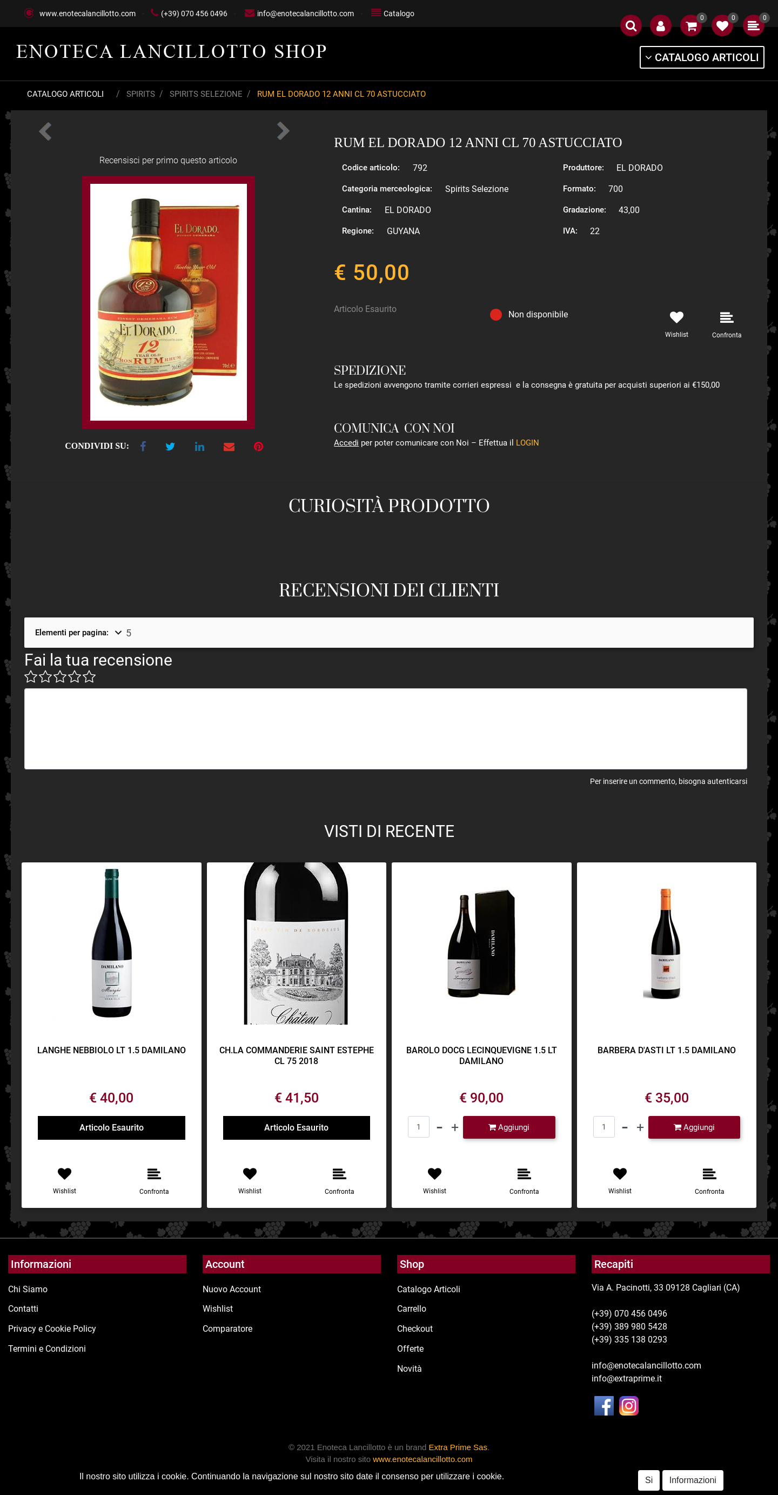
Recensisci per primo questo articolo (168, 160)
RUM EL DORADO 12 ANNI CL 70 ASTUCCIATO (341, 94)
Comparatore (227, 1329)
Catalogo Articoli (65, 94)
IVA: (570, 231)
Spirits (140, 94)
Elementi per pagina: (72, 632)
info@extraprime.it (627, 1378)
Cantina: (357, 210)
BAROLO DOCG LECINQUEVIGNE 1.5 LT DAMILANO (481, 1055)
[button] (631, 25)
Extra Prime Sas (458, 1447)
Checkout (415, 1329)
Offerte (410, 1349)
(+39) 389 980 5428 (629, 1326)
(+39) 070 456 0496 (194, 13)
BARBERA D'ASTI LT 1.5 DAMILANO (667, 1050)
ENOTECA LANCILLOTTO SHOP (172, 51)
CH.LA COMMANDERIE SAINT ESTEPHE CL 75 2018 (296, 1055)
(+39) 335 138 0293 (629, 1339)
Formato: (579, 189)
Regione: (358, 231)
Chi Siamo (28, 1289)
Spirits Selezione (206, 94)
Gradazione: (584, 210)
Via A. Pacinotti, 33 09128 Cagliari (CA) (666, 1288)
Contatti (23, 1309)
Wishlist (218, 1309)
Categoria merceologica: (387, 189)
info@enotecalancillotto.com (305, 13)
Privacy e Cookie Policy (52, 1329)
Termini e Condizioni (47, 1349)
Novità (409, 1369)
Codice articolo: (371, 167)
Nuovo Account (232, 1289)
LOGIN (527, 443)
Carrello (411, 1309)
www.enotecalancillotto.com (87, 13)
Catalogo (399, 13)
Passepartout (430, 1488)
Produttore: (583, 167)
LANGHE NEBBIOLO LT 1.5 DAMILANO (111, 1050)
